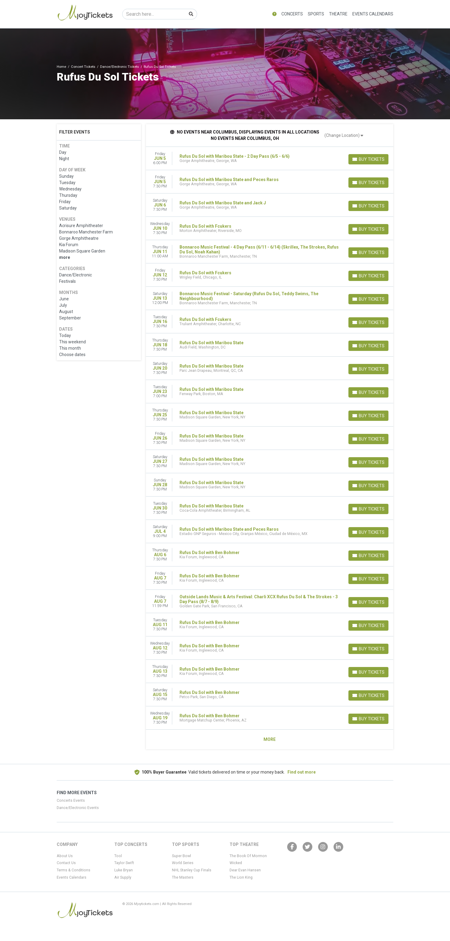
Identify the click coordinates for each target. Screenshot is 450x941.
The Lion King (241, 877)
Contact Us (66, 863)
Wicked (236, 863)
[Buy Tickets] (368, 159)
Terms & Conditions (73, 870)
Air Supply (122, 877)
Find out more (301, 772)
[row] (270, 158)
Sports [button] (316, 14)
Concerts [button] (292, 14)
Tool (118, 856)
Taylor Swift (124, 863)
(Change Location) (343, 135)
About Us (65, 856)
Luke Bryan (123, 870)
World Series (182, 863)
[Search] (154, 14)
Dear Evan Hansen (245, 870)
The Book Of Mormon (248, 856)
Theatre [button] (338, 14)
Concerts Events (71, 800)
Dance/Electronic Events (78, 808)
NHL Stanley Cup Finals (191, 870)
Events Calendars (372, 14)
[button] (274, 14)
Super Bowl (181, 856)
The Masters (182, 877)
